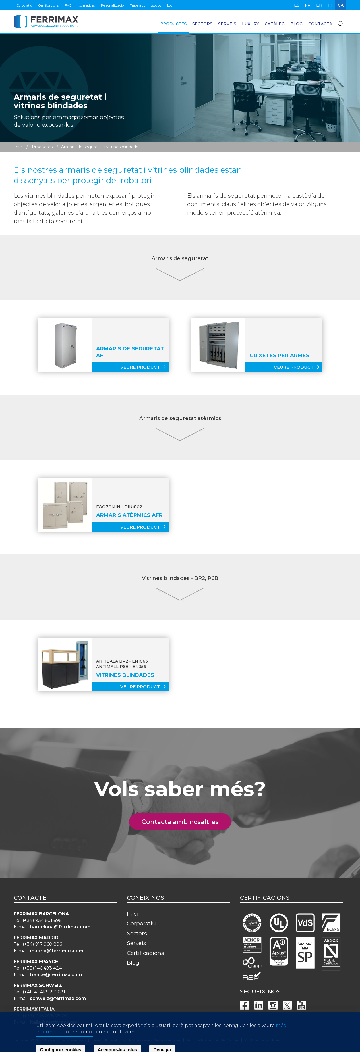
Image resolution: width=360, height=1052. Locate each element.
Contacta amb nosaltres (183, 822)
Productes (173, 23)
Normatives (86, 5)
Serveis (227, 23)
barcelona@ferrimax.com (60, 927)
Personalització (112, 5)
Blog (296, 23)
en (319, 5)
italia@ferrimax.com (54, 1022)
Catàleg (275, 23)
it (330, 5)
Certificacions (48, 5)
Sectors (202, 23)
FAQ (68, 5)
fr (308, 5)
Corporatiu (24, 5)
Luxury (250, 23)
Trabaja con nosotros (145, 5)
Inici (18, 146)
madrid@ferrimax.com (56, 950)
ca (341, 5)
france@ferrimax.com (56, 974)
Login (171, 5)
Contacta (320, 23)
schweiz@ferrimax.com (58, 998)
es (296, 5)
